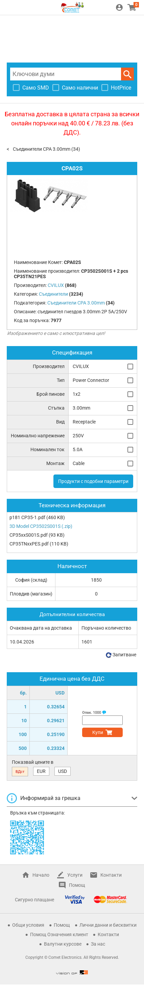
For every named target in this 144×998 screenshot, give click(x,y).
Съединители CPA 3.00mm (41, 149)
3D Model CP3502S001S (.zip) (40, 526)
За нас (98, 944)
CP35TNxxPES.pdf (29, 543)
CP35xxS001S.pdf (28, 535)
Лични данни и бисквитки (108, 925)
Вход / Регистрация (119, 7)
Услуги (74, 875)
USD (62, 771)
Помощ (77, 885)
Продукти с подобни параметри (93, 481)
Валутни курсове (62, 944)
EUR (41, 771)
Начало (40, 875)
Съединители (53, 294)
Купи (97, 732)
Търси (127, 74)
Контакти (111, 875)
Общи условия (28, 925)
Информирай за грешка (50, 798)
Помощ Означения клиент (59, 934)
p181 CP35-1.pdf (27, 517)
